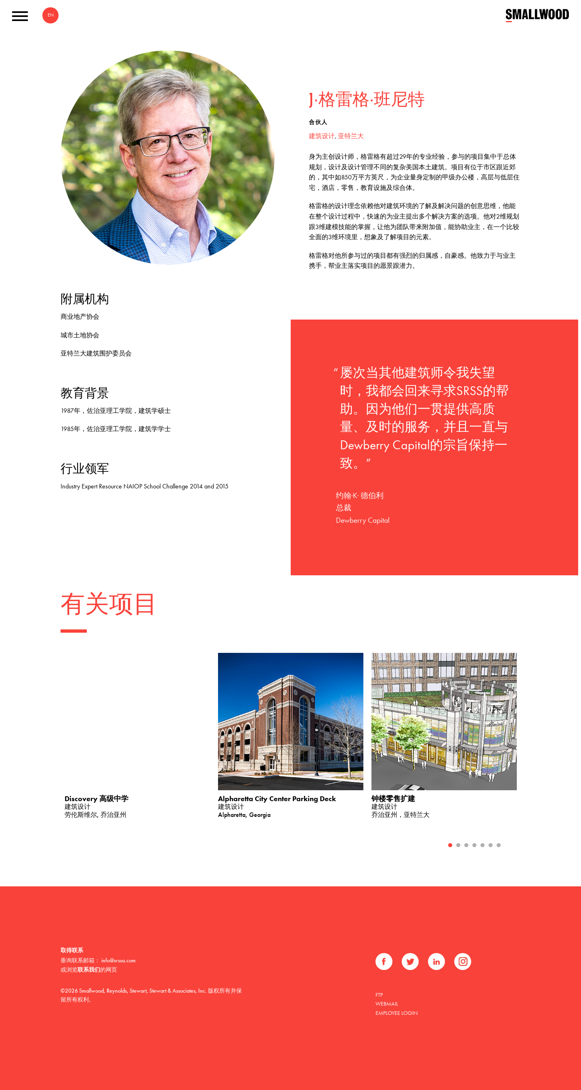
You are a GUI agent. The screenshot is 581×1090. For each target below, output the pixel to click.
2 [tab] (458, 845)
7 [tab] (499, 845)
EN (51, 15)
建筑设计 (322, 136)
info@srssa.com (118, 960)
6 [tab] (491, 845)
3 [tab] (466, 845)
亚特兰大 (351, 136)
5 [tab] (482, 845)
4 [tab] (474, 845)
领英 (436, 961)
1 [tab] (450, 845)
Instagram (462, 961)
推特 (410, 961)
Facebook (383, 961)
